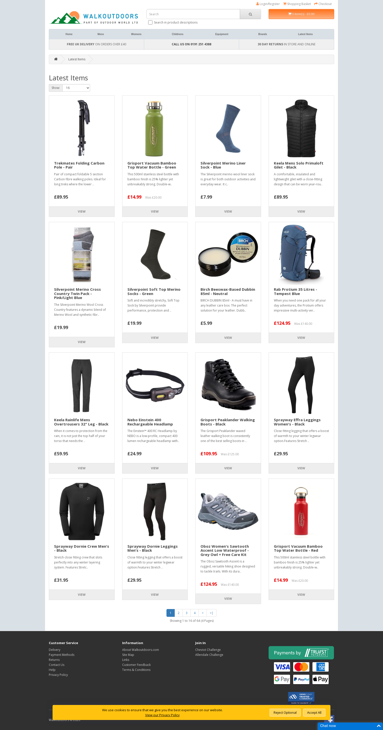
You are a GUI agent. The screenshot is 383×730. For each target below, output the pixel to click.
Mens (101, 34)
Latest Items (305, 34)
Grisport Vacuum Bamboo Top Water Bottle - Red (298, 548)
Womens (136, 34)
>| (211, 613)
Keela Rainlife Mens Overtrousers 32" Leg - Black (81, 421)
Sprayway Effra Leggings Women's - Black (297, 421)
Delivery (54, 650)
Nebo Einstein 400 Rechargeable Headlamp (150, 421)
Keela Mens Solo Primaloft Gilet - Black (298, 165)
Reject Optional (285, 712)
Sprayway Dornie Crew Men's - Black (81, 548)
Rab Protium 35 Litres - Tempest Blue (295, 291)
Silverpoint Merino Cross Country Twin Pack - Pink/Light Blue (77, 293)
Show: (56, 88)
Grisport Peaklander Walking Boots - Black (228, 421)
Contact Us (56, 665)
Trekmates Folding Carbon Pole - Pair (79, 165)
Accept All (314, 712)
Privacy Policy (58, 675)
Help (52, 670)
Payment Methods (61, 655)
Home (69, 34)
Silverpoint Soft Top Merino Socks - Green (153, 291)
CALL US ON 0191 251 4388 (191, 44)
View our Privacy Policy (162, 715)
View (82, 211)
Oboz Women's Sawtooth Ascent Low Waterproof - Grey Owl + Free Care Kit (225, 550)
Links (125, 660)
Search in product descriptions (173, 22)
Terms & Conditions (136, 670)
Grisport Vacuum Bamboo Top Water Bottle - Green (151, 165)
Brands (262, 34)
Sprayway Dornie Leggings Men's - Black (152, 548)
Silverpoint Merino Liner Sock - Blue (223, 165)
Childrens (177, 34)
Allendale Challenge (209, 655)
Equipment (221, 34)
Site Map (128, 655)
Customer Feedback (136, 665)
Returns (54, 660)
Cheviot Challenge (208, 650)
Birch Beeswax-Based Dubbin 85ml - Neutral (228, 291)
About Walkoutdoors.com (140, 650)
